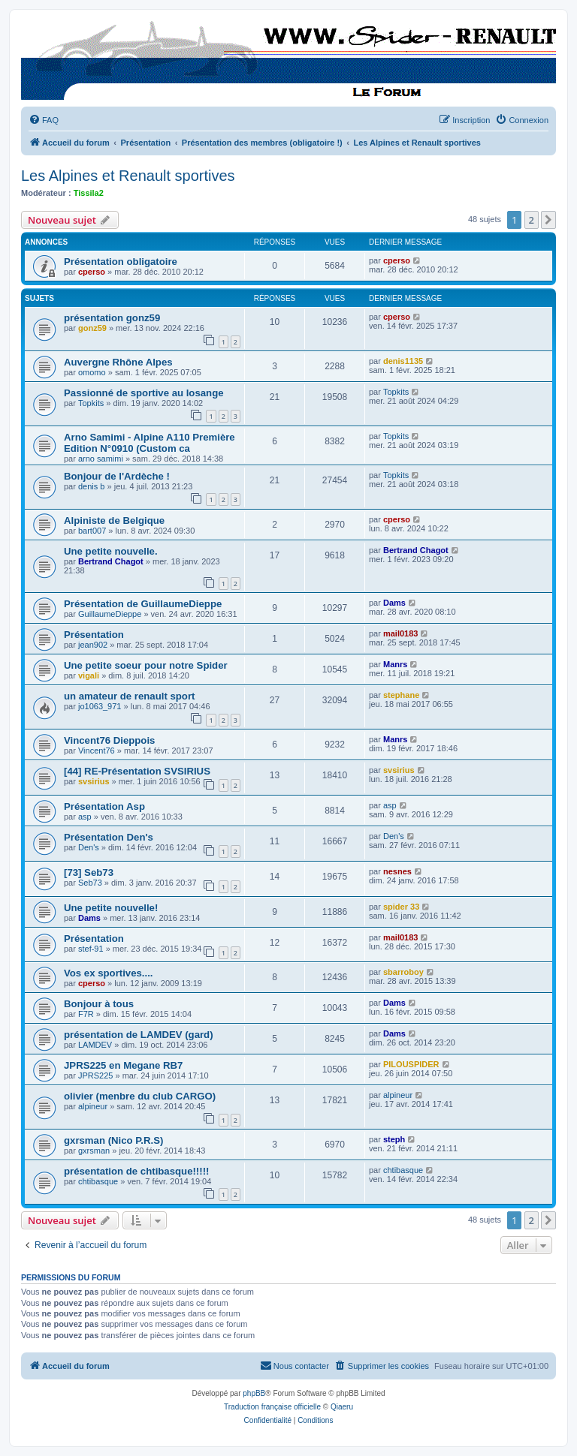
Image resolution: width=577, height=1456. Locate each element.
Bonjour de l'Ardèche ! (117, 476)
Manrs (395, 664)
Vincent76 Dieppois (109, 740)
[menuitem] (44, 120)
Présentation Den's (108, 837)
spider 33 (401, 906)
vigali (88, 675)
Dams (394, 602)
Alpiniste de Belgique (114, 520)
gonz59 (92, 327)
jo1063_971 (100, 706)
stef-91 (91, 948)
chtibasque (98, 1181)
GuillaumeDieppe (109, 613)
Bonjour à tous (99, 1003)
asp (85, 816)
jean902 (92, 644)
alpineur (92, 1106)
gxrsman (94, 1150)
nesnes (397, 871)
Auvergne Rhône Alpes (118, 362)
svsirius (94, 781)
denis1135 (403, 361)
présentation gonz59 (112, 317)
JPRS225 (95, 1075)
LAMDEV (95, 1044)
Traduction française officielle (272, 1407)
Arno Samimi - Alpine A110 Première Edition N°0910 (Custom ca (149, 443)
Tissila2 (89, 192)
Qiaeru (342, 1407)
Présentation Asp (104, 806)
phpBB (254, 1393)
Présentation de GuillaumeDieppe (143, 603)
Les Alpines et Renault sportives (128, 175)
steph (394, 1139)
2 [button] (531, 220)
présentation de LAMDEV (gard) (138, 1034)
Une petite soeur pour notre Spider (146, 665)
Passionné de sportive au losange (144, 393)
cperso (91, 271)
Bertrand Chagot (110, 561)
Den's (88, 847)
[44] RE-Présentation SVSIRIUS (137, 771)
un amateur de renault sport (129, 696)
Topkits (91, 403)
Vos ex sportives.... (108, 973)
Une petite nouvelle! (111, 907)
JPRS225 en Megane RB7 (123, 1065)
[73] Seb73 (88, 872)
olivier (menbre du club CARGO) (140, 1096)
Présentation (94, 634)
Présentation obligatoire (120, 261)
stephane (401, 694)
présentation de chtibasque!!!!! (136, 1171)
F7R (86, 1013)
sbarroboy (403, 971)
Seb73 (90, 882)
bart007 (92, 530)
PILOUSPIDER (411, 1064)
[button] (548, 220)
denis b (91, 486)
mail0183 (400, 633)
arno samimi (100, 458)
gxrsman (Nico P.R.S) (113, 1140)
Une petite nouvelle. (111, 551)
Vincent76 (96, 750)
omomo (92, 372)
